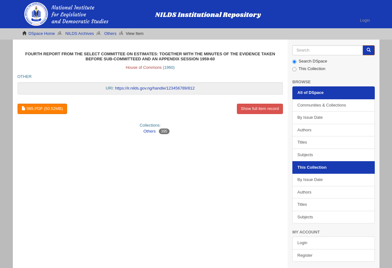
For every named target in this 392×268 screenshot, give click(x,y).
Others (110, 33)
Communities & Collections (321, 105)
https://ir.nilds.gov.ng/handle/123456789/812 (155, 88)
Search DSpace (309, 61)
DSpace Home (42, 33)
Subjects (305, 154)
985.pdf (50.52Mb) (42, 108)
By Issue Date (310, 117)
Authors (304, 130)
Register (304, 255)
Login (302, 242)
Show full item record (260, 108)
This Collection (308, 68)
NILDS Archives (79, 33)
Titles (302, 142)
